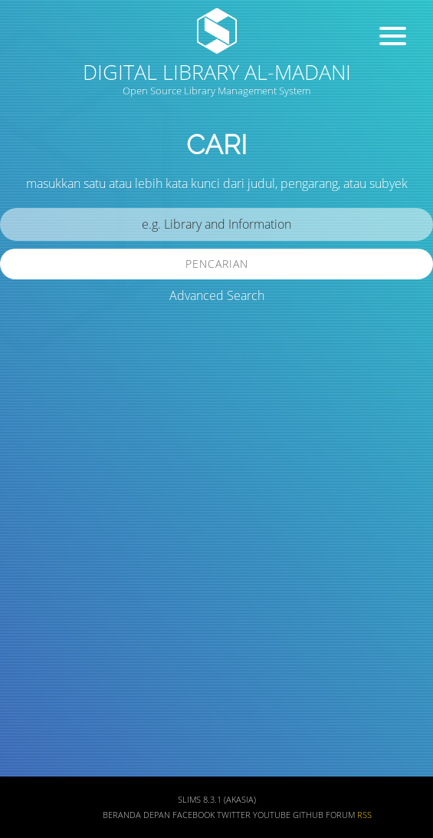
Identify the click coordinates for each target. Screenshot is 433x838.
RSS (364, 815)
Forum (340, 815)
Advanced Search (216, 295)
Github (308, 815)
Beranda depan (136, 815)
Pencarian (216, 263)
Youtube (271, 815)
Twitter (234, 815)
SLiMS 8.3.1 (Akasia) (217, 799)
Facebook (193, 815)
